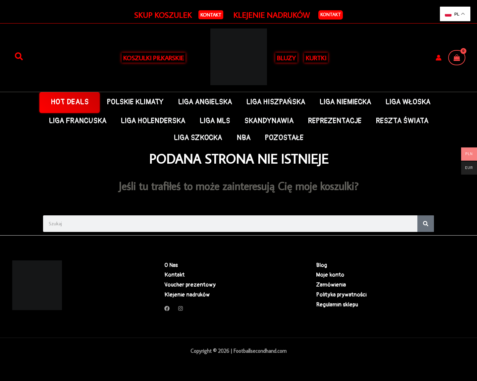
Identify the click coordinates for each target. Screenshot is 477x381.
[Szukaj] (19, 56)
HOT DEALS (70, 102)
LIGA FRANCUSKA (77, 121)
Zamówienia (331, 284)
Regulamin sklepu (337, 304)
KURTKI (316, 57)
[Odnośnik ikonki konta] (439, 58)
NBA (243, 138)
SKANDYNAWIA (268, 121)
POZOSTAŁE (284, 138)
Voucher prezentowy (190, 284)
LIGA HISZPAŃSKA (275, 102)
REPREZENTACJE (334, 121)
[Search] (425, 223)
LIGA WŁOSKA (407, 102)
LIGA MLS (214, 121)
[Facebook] (167, 308)
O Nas (171, 265)
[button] (210, 14)
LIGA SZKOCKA (198, 138)
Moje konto (330, 274)
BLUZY (286, 57)
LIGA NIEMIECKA (345, 102)
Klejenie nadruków (187, 294)
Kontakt (330, 15)
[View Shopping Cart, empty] (456, 57)
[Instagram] (180, 308)
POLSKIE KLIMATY (135, 102)
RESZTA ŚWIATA (402, 121)
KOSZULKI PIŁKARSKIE (153, 57)
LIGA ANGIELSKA (205, 102)
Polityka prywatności (341, 294)
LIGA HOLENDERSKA (153, 121)
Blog (321, 265)
